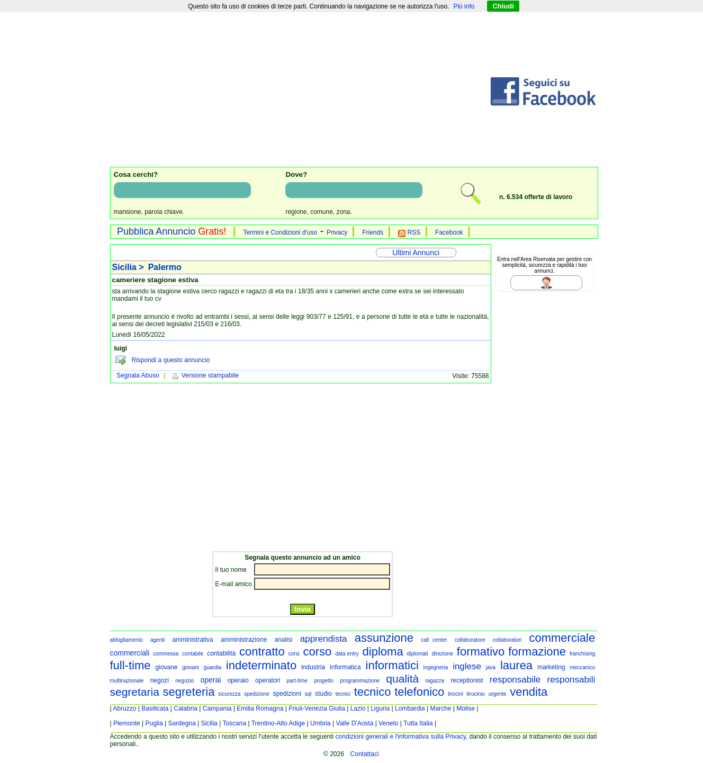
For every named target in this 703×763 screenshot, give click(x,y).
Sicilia (209, 723)
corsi (294, 654)
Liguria (380, 708)
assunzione (384, 637)
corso (317, 651)
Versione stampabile (204, 375)
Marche (440, 708)
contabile (192, 654)
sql (308, 694)
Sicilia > (129, 267)
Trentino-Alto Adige (278, 723)
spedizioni (287, 693)
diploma (383, 651)
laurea (516, 665)
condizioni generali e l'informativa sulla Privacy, (402, 736)
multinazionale (127, 681)
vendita (528, 691)
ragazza (434, 681)
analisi (284, 639)
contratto (262, 651)
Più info (463, 6)
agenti (157, 640)
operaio (238, 680)
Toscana (234, 723)
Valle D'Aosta (355, 723)
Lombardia (410, 708)
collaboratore (470, 640)
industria (313, 667)
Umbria (320, 723)
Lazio (358, 708)
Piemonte (126, 723)
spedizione (256, 694)
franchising (582, 654)
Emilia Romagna (260, 708)
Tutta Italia (418, 723)
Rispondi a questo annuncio (171, 360)
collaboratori (507, 640)
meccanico (582, 667)
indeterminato (261, 665)
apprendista (323, 639)
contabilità (221, 653)
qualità (402, 678)
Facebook (449, 232)
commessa (165, 654)
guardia (212, 667)
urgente (498, 694)
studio (323, 693)
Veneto (388, 723)
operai (211, 680)
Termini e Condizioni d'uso (280, 232)
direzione (442, 654)
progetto (324, 681)
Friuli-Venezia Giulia (317, 708)
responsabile (515, 680)
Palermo (165, 267)
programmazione (360, 681)
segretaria (134, 692)
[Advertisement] (299, 91)
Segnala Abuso (137, 375)
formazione (537, 651)
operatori (267, 680)
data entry (347, 654)
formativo (480, 651)
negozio (184, 681)
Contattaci (364, 754)
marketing (551, 667)
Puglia (154, 723)
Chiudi (502, 6)
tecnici (343, 694)
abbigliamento (126, 640)
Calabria (185, 708)
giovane (166, 667)
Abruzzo (124, 708)
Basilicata (154, 708)
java (490, 667)
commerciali (130, 653)
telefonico (419, 691)
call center (434, 640)
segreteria (189, 691)
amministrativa (192, 639)
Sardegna (182, 723)
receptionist (466, 680)
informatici (392, 665)
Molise (465, 708)
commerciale (562, 637)
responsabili (571, 680)
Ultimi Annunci (415, 252)
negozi (159, 680)
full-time (130, 665)
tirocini (455, 694)
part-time (296, 681)
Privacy (337, 232)
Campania (217, 708)
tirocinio (476, 694)
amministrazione (244, 639)
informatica (345, 667)
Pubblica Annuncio (171, 231)
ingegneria (435, 667)
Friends (372, 232)
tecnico (372, 691)
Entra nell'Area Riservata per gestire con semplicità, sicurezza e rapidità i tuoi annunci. (544, 265)
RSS (409, 232)
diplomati (417, 654)
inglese (467, 666)
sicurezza (229, 694)
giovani (190, 667)
